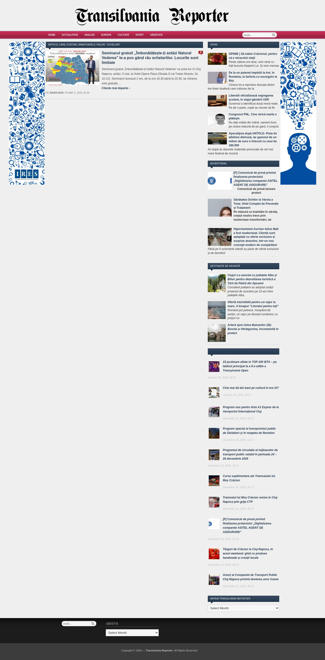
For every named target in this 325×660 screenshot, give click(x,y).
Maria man (57, 92)
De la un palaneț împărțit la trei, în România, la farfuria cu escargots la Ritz (253, 76)
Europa (106, 35)
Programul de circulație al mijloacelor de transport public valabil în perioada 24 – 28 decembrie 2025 (250, 454)
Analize (90, 35)
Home (51, 35)
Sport (140, 35)
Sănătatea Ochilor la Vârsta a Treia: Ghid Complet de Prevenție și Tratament (256, 203)
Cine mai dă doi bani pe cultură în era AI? (251, 388)
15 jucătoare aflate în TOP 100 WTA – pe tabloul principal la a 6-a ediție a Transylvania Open (250, 366)
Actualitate (70, 35)
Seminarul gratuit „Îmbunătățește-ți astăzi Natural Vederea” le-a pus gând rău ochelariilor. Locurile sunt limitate (150, 58)
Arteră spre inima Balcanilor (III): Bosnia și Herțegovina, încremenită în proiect (253, 329)
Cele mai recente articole (228, 351)
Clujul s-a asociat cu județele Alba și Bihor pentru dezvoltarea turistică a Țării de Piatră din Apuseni (252, 279)
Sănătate (156, 35)
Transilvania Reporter (159, 650)
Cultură (123, 35)
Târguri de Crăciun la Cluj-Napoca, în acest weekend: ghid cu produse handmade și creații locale (248, 553)
